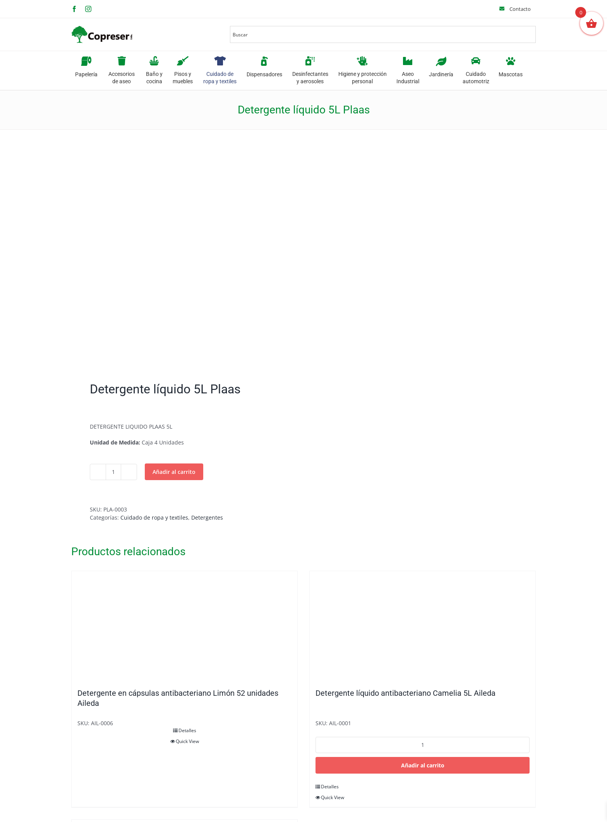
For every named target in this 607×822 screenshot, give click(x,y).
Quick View (187, 741)
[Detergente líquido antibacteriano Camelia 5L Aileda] (422, 625)
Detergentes (207, 517)
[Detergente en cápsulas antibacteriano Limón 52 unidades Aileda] (184, 625)
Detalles (187, 730)
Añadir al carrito (174, 471)
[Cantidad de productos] (113, 472)
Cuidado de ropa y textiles (154, 517)
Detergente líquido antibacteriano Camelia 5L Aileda (406, 693)
